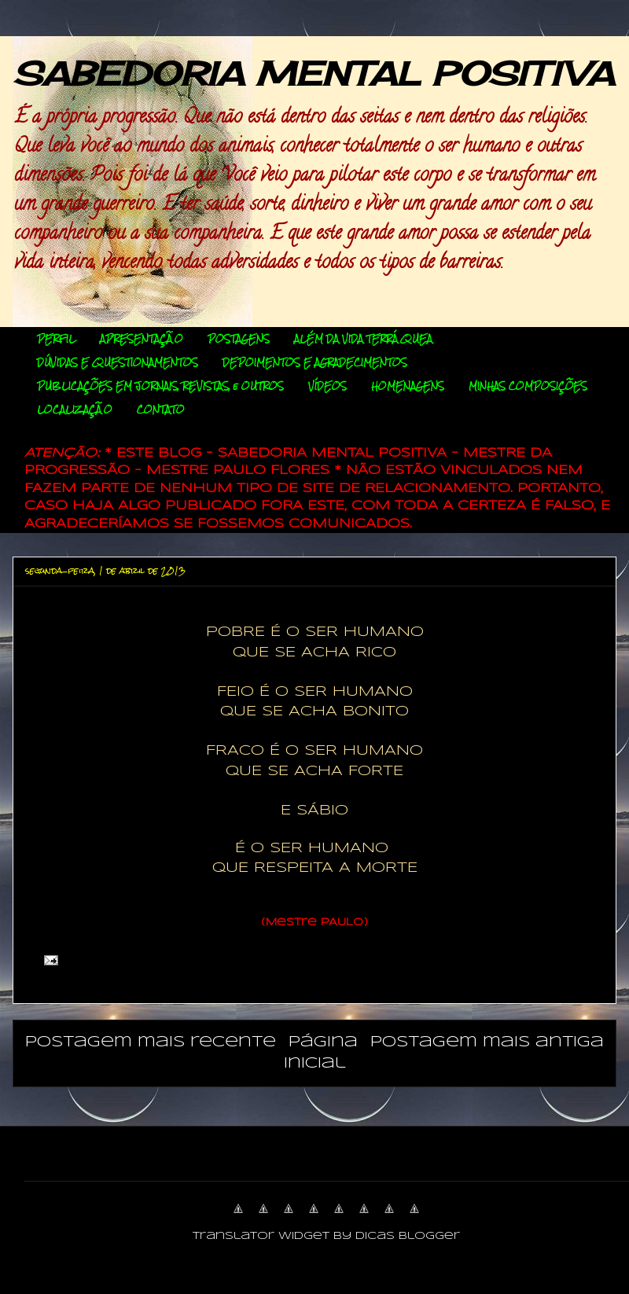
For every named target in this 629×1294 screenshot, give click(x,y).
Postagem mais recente (150, 1042)
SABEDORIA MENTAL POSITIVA (313, 73)
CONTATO (161, 409)
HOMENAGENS (407, 386)
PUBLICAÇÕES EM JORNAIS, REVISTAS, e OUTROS (160, 386)
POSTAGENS (239, 338)
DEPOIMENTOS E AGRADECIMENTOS (315, 362)
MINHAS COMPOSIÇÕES (528, 386)
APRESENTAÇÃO (141, 338)
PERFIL (56, 338)
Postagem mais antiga (487, 1042)
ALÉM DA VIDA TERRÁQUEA (363, 338)
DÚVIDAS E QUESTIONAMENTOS (117, 362)
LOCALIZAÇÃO (74, 409)
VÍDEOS (327, 386)
